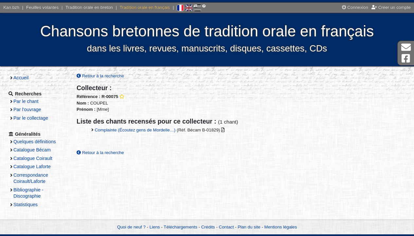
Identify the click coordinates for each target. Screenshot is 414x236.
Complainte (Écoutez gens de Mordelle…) (135, 130)
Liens (155, 227)
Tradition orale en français (145, 7)
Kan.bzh (11, 7)
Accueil (20, 77)
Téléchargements (180, 227)
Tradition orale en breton (89, 7)
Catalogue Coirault (32, 158)
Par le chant (25, 101)
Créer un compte (391, 7)
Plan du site (249, 227)
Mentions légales (280, 227)
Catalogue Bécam (32, 149)
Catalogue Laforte (32, 166)
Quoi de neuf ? (131, 227)
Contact (226, 227)
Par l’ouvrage (27, 109)
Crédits (208, 227)
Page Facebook (406, 58)
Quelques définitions (34, 141)
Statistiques (25, 204)
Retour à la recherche (100, 75)
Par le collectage (30, 118)
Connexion (355, 7)
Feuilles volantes (42, 7)
